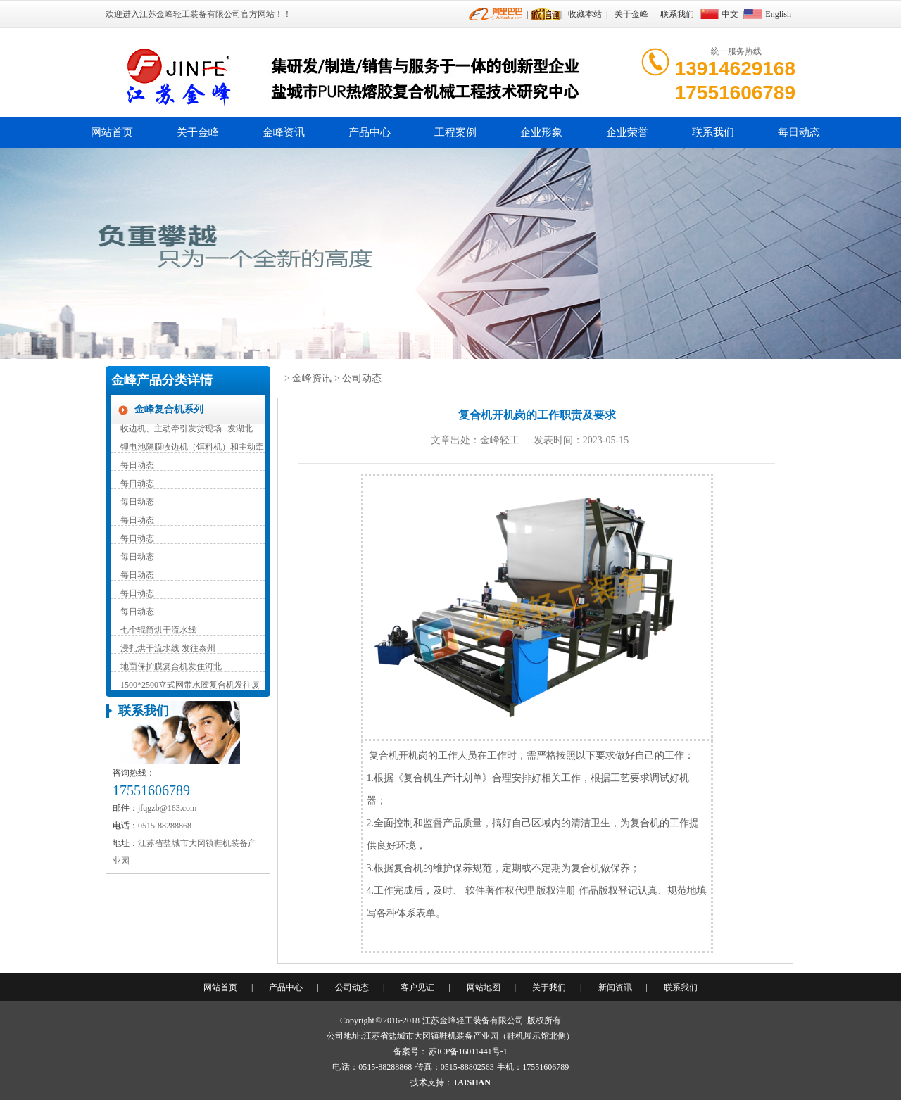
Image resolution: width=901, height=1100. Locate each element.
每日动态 (799, 132)
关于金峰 (631, 14)
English (778, 14)
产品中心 (369, 132)
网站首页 (112, 132)
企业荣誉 (627, 132)
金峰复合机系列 (168, 409)
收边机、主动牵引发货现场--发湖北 (186, 429)
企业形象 (541, 132)
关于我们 (549, 987)
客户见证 (417, 987)
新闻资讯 (615, 987)
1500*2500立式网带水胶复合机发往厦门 (190, 686)
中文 (730, 14)
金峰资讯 (284, 132)
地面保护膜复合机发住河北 (171, 666)
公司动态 (362, 378)
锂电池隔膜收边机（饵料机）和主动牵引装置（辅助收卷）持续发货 (192, 448)
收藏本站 (585, 14)
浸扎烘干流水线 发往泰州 (167, 648)
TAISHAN (472, 1082)
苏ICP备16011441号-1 (468, 1051)
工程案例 (455, 132)
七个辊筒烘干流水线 (158, 630)
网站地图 (483, 987)
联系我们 (677, 14)
